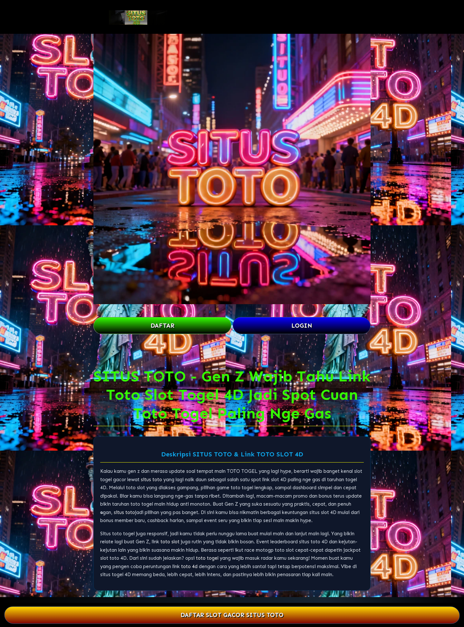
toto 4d (189, 566)
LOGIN (301, 325)
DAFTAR (162, 325)
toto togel (207, 558)
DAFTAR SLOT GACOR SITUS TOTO (232, 615)
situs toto (151, 479)
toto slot (169, 542)
